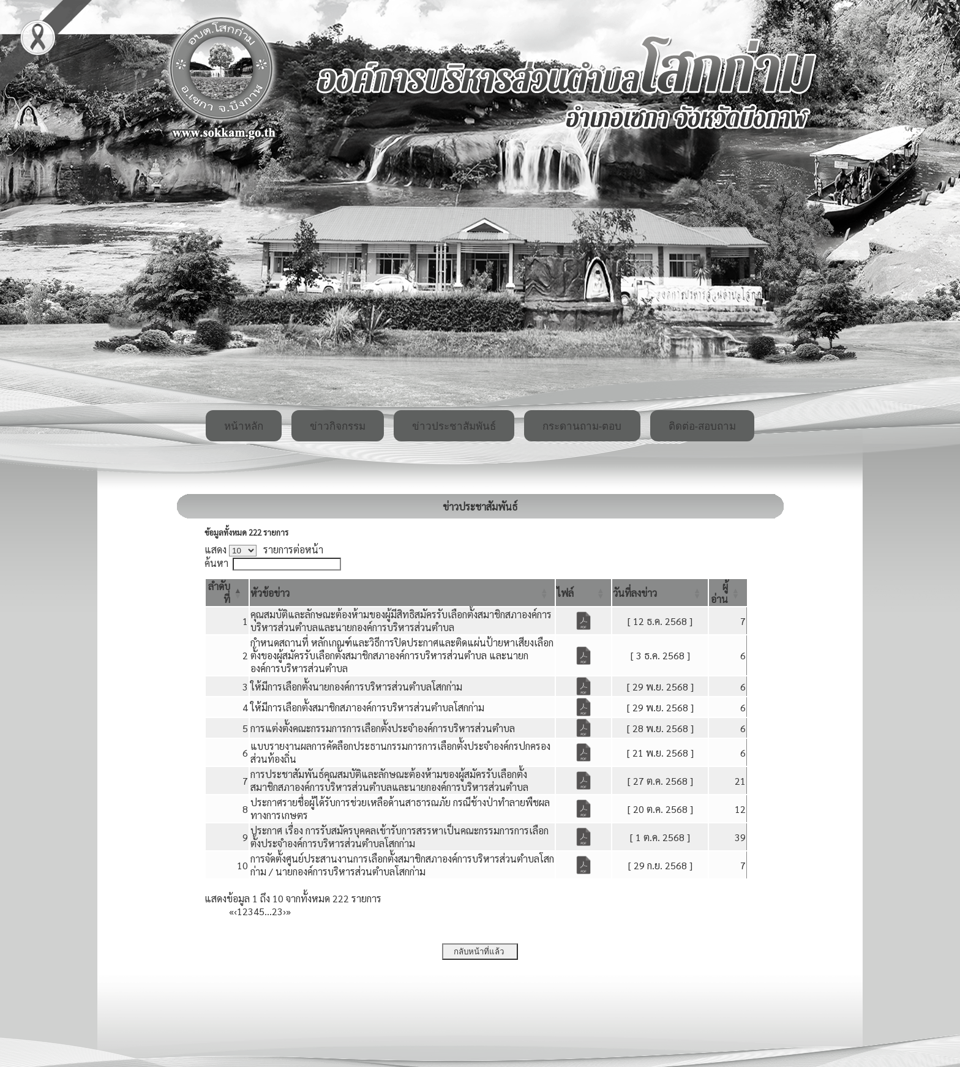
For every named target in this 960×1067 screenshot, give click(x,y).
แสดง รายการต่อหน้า (263, 549)
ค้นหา (216, 562)
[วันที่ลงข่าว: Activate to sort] (660, 592)
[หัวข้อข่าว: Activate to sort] (402, 592)
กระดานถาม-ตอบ (582, 426)
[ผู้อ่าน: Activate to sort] (728, 592)
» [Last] (288, 911)
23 (277, 911)
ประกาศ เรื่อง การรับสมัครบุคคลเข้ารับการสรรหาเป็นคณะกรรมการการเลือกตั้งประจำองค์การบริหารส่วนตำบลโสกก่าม (399, 837)
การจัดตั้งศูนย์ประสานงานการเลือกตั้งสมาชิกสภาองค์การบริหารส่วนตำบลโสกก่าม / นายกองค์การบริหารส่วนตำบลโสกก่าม (402, 865)
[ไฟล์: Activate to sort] (583, 592)
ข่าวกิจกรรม (338, 426)
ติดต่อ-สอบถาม (703, 426)
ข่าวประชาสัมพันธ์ (454, 426)
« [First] (231, 911)
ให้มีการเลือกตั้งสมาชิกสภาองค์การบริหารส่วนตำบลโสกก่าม (367, 707)
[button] (270, 592)
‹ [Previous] (235, 911)
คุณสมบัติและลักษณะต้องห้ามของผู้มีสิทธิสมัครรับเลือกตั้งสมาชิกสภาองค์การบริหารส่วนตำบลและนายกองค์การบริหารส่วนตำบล (401, 621)
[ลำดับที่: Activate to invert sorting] (227, 592)
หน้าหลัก (243, 426)
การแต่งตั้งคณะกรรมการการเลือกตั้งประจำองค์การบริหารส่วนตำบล (382, 728)
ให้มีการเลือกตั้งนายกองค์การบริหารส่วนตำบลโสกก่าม (356, 686)
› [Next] (284, 911)
